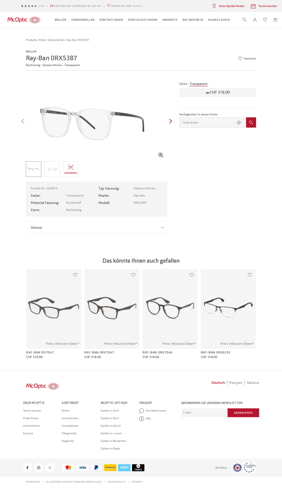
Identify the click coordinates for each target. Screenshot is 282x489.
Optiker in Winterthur (113, 441)
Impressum (33, 481)
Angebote (68, 441)
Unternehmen (31, 426)
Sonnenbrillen (70, 418)
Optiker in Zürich (111, 426)
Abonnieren (243, 413)
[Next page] (169, 121)
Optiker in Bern (110, 418)
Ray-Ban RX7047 (40, 352)
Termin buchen (32, 410)
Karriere (28, 433)
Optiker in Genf (110, 410)
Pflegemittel (69, 433)
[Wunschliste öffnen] (265, 20)
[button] (255, 20)
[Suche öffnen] (244, 20)
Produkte (32, 40)
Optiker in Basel (110, 448)
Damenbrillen (56, 40)
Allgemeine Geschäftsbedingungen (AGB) (74, 481)
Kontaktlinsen (70, 426)
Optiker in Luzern (111, 433)
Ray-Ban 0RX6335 (216, 352)
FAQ (145, 418)
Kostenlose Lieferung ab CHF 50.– (78, 6)
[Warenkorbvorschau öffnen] (275, 20)
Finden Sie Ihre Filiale (125, 6)
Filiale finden (31, 418)
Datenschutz (117, 481)
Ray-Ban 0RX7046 (157, 352)
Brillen (43, 40)
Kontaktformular (152, 410)
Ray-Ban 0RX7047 (99, 352)
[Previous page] (23, 121)
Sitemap (137, 481)
